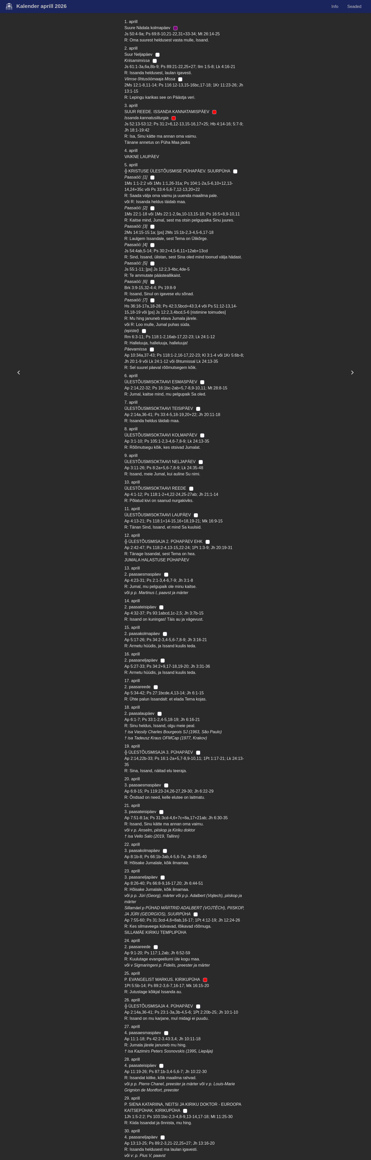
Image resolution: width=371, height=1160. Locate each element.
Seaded (354, 6)
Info (334, 6)
